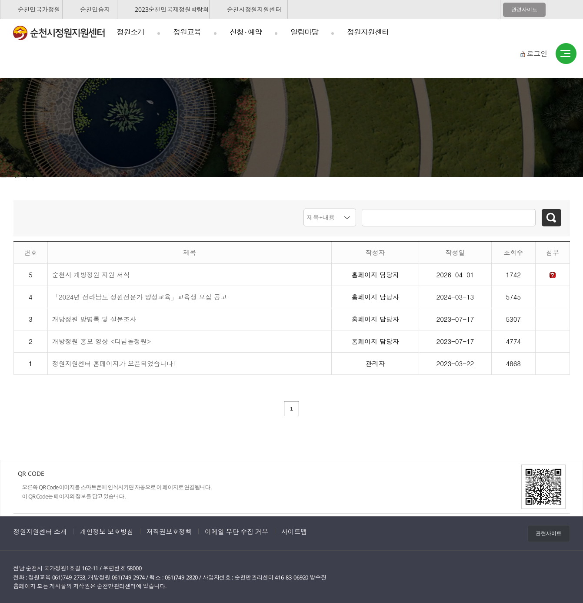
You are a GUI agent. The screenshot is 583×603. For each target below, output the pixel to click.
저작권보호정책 (169, 530)
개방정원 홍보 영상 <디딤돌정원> (101, 339)
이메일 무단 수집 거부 (236, 530)
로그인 (536, 53)
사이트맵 (566, 54)
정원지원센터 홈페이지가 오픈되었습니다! (113, 362)
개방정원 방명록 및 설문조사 (94, 317)
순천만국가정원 (39, 9)
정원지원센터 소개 (40, 530)
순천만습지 (95, 9)
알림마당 (304, 32)
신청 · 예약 (246, 32)
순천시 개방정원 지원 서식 (91, 273)
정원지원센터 (368, 32)
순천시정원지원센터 (254, 9)
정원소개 (130, 32)
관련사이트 (524, 10)
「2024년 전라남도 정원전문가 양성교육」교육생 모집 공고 (139, 295)
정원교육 (187, 32)
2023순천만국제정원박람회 (172, 9)
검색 (551, 217)
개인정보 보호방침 (106, 530)
